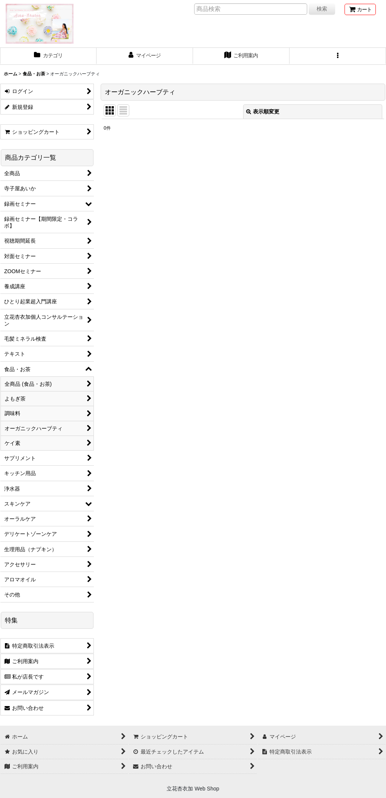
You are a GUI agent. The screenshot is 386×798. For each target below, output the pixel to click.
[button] (338, 56)
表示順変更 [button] (262, 112)
